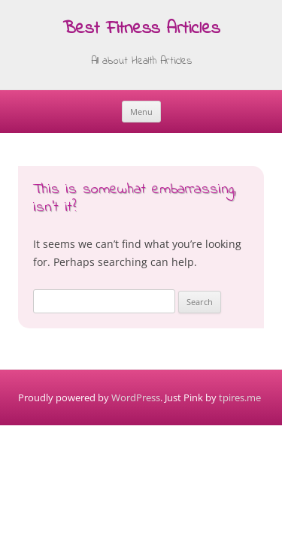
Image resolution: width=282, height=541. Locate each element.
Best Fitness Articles (141, 29)
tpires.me (240, 397)
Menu (141, 111)
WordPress (135, 397)
